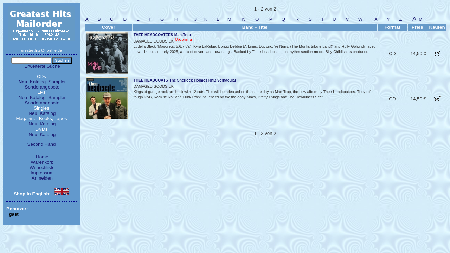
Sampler (57, 81)
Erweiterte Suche (42, 66)
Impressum (42, 172)
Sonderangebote (42, 87)
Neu (22, 81)
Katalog (38, 81)
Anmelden (42, 178)
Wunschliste (42, 167)
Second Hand (41, 144)
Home (42, 157)
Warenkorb (42, 162)
